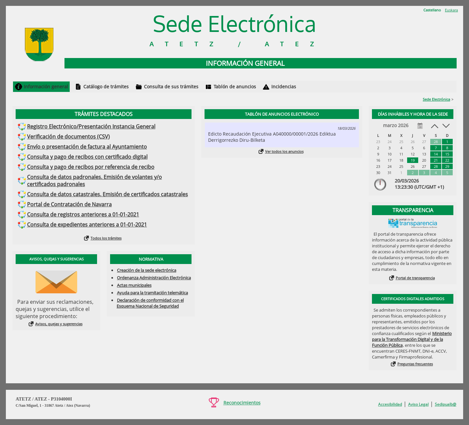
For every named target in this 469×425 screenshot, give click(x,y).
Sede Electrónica (436, 99)
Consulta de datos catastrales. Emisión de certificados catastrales (107, 194)
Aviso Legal (418, 404)
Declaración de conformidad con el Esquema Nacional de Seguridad (150, 303)
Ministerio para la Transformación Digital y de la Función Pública (412, 339)
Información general (46, 86)
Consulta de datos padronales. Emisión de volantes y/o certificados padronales (94, 180)
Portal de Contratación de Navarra (69, 204)
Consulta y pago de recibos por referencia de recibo (90, 166)
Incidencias (283, 86)
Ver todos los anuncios (284, 151)
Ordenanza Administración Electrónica (154, 278)
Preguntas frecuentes (415, 363)
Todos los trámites (106, 238)
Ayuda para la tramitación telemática (152, 293)
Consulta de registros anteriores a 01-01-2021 (83, 214)
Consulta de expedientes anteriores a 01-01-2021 (87, 224)
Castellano (432, 9)
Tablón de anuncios (235, 86)
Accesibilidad (390, 404)
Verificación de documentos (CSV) (68, 136)
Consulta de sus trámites (171, 86)
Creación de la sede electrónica (146, 270)
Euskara (451, 9)
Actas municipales (134, 285)
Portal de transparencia (415, 277)
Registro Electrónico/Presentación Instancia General (91, 126)
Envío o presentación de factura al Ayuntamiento (87, 146)
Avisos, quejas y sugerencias (58, 323)
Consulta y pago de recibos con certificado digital (87, 156)
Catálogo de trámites (106, 86)
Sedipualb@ (445, 404)
